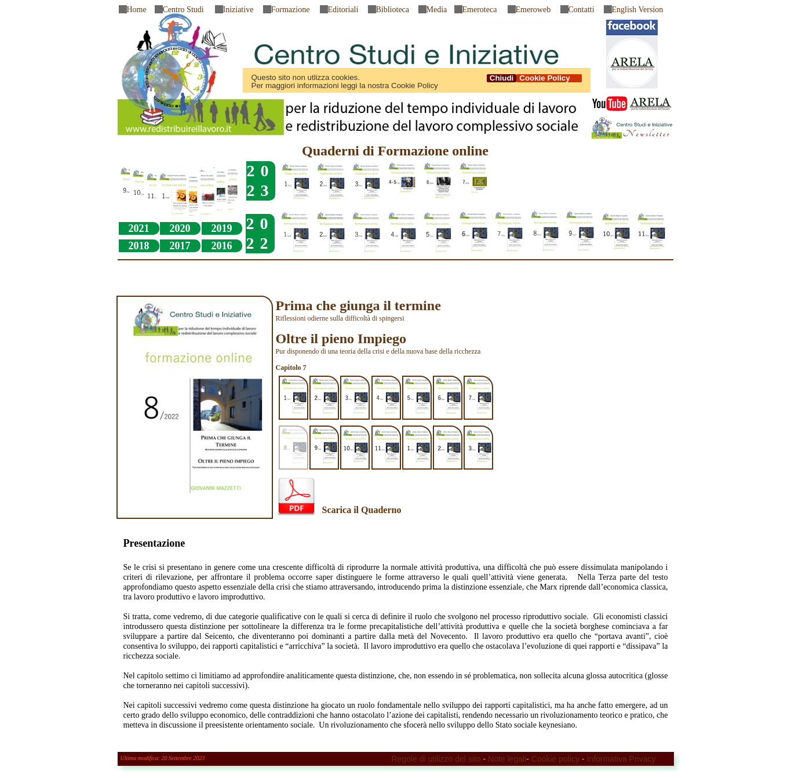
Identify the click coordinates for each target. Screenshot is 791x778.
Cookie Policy (548, 78)
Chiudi (501, 78)
